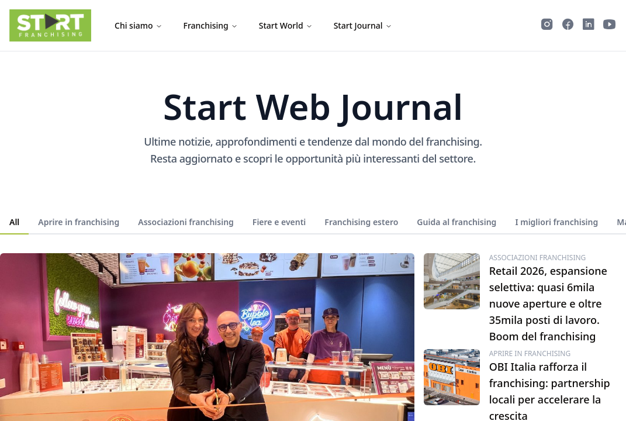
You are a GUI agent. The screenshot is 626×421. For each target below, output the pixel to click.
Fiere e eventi (279, 221)
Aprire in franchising (78, 221)
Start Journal (363, 25)
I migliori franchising (556, 221)
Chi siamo (138, 25)
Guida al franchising (456, 221)
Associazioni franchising (186, 221)
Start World (286, 25)
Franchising (211, 25)
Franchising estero (361, 221)
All (14, 221)
